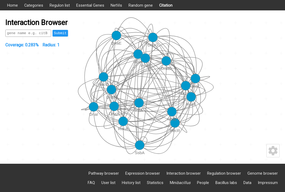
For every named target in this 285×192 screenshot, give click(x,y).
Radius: (50, 44)
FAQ (91, 182)
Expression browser (142, 173)
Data (247, 182)
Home (12, 5)
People (203, 182)
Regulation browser (224, 173)
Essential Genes (90, 5)
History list (131, 182)
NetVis (116, 5)
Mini (180, 182)
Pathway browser (104, 173)
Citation (165, 5)
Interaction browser (183, 173)
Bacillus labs (226, 182)
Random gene (141, 5)
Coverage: (22, 44)
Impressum (268, 182)
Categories (33, 5)
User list (108, 182)
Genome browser (262, 173)
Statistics (155, 182)
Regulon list (60, 5)
